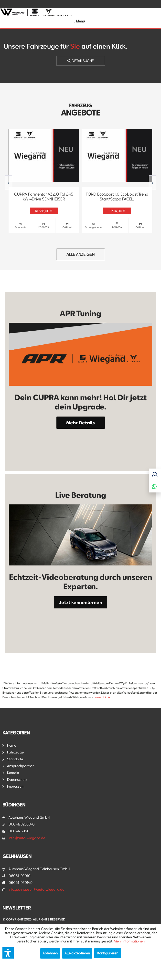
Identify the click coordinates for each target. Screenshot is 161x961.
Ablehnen (50, 953)
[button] (8, 953)
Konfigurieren (107, 953)
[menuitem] (79, 21)
